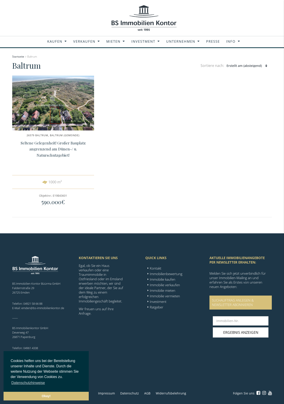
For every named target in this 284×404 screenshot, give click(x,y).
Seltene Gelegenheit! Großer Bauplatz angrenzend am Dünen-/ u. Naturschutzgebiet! (53, 148)
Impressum (106, 393)
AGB (147, 393)
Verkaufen (84, 41)
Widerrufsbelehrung (171, 393)
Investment (143, 41)
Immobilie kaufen (162, 279)
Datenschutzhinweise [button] (28, 383)
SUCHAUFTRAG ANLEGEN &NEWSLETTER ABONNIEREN (233, 302)
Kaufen (54, 41)
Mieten (113, 41)
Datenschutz (129, 393)
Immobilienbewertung (166, 274)
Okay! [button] (46, 396)
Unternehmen (180, 41)
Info (231, 41)
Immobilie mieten (162, 290)
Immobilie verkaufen (165, 285)
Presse (213, 41)
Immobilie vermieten (165, 296)
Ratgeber (156, 307)
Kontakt (155, 268)
